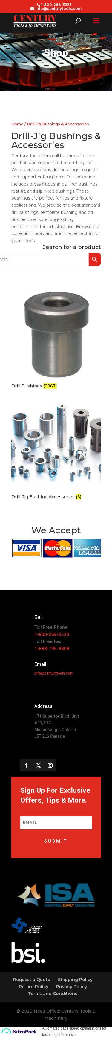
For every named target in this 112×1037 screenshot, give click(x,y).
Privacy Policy (71, 986)
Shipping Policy (75, 979)
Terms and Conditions (52, 993)
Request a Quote (31, 979)
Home (17, 124)
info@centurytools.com (53, 673)
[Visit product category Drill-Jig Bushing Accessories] (56, 451)
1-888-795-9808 (51, 648)
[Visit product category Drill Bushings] (56, 340)
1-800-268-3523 (51, 634)
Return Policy (33, 986)
